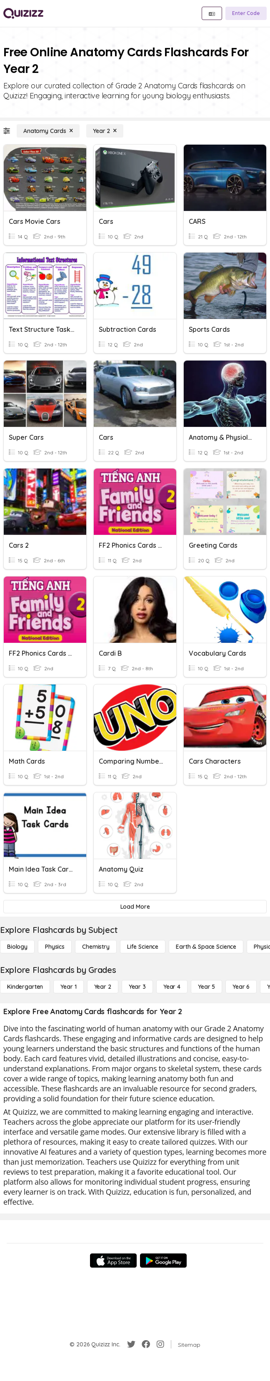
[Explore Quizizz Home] (23, 13)
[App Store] (113, 1260)
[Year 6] (241, 986)
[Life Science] (142, 946)
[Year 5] (206, 986)
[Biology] (17, 946)
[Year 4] (172, 986)
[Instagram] (160, 1344)
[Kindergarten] (25, 986)
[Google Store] (163, 1260)
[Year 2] (104, 131)
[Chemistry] (96, 946)
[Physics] (55, 946)
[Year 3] (137, 986)
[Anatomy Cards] (48, 131)
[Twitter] (131, 1344)
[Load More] (135, 906)
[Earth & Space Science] (206, 946)
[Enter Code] (246, 13)
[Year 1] (68, 986)
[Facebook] (146, 1344)
